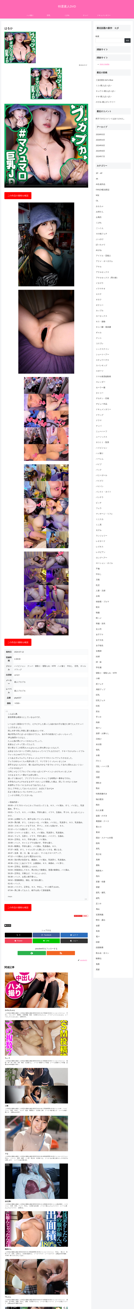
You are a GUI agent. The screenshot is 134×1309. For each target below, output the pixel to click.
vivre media (104, 64)
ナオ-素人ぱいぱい (104, 96)
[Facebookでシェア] (46, 935)
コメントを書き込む (46, 1283)
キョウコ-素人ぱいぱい (105, 91)
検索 (97, 36)
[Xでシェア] (18, 935)
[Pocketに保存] (18, 940)
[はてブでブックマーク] (74, 935)
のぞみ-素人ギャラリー (105, 102)
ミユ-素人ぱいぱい (104, 85)
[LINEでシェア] (46, 940)
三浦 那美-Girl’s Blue (104, 80)
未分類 (7, 925)
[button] (74, 940)
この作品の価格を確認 (17, 195)
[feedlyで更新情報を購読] (44, 953)
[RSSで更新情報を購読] (49, 953)
